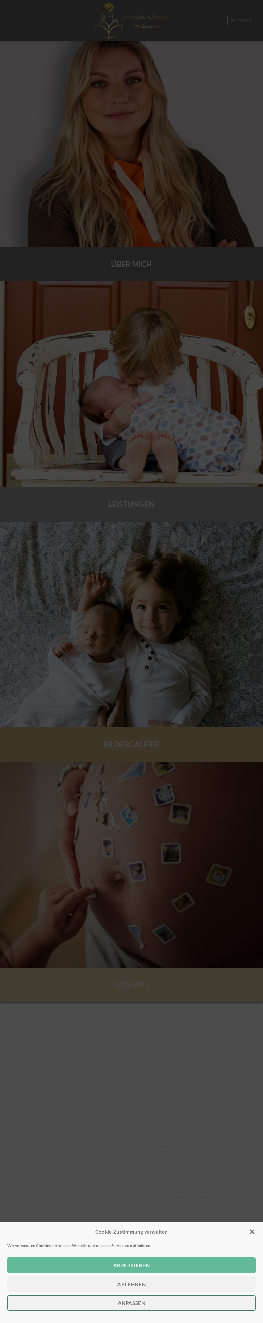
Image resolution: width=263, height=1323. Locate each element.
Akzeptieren (131, 1265)
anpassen (132, 1303)
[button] (252, 1231)
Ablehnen (131, 1284)
